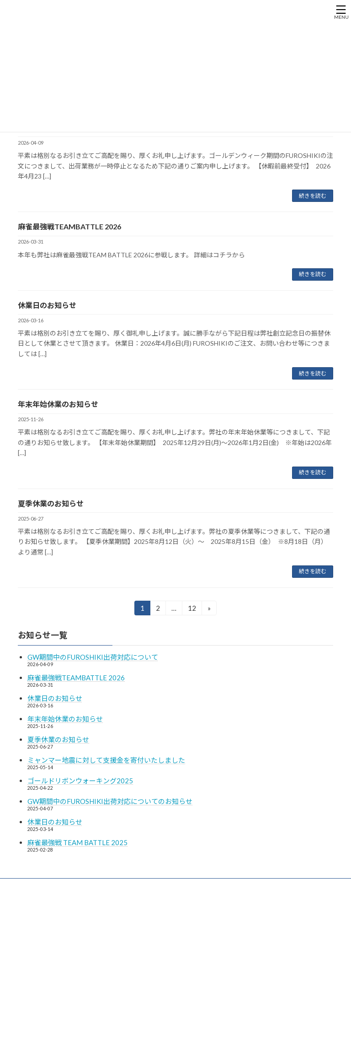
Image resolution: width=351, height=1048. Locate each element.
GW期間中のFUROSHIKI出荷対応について (92, 657)
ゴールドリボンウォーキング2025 (80, 780)
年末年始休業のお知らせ (58, 404)
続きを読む (312, 195)
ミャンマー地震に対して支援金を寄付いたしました (106, 760)
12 (191, 609)
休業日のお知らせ (47, 305)
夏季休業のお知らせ (51, 503)
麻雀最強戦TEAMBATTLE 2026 (69, 226)
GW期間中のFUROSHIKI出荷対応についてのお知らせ (109, 801)
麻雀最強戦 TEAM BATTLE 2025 (77, 842)
